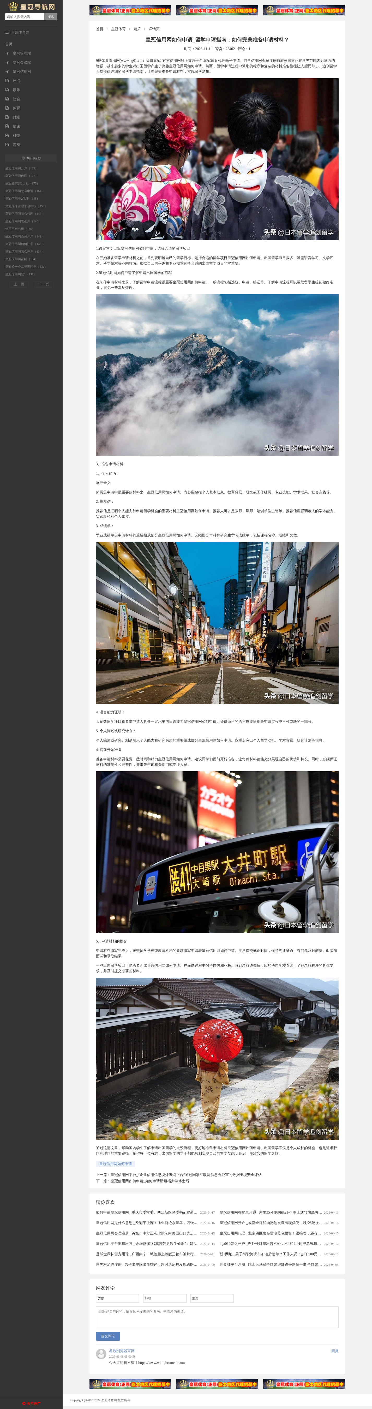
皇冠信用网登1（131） (21, 274)
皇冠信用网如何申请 (115, 1164)
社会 (12, 99)
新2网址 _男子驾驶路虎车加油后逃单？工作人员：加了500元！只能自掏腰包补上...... (288, 1254)
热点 (12, 81)
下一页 (43, 284)
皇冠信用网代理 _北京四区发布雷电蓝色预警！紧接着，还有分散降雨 (276, 1233)
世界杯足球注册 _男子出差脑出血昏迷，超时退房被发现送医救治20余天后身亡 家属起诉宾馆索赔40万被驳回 (183, 1265)
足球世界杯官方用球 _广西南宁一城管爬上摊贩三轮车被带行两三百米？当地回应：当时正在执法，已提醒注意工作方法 (192, 1254)
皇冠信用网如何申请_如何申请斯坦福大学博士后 (150, 1181)
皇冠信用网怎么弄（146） (23, 221)
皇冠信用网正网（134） (21, 259)
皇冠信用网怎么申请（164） (24, 191)
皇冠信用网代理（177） (21, 176)
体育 (12, 108)
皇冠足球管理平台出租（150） (26, 206)
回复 (335, 1354)
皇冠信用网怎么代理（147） (24, 214)
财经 (12, 117)
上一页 (19, 284)
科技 (12, 136)
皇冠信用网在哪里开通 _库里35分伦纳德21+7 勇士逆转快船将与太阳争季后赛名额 (285, 1212)
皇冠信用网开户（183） (21, 168)
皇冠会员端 (18, 62)
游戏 (12, 145)
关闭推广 (33, 1404)
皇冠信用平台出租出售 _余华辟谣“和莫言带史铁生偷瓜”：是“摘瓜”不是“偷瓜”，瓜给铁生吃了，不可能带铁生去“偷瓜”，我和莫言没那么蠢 (208, 1244)
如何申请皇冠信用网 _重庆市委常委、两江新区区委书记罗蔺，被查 (150, 1212)
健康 (12, 126)
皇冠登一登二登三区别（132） (26, 266)
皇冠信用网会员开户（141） (24, 236)
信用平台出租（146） (20, 229)
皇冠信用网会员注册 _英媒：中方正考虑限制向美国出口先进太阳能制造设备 (157, 1233)
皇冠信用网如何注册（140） (24, 244)
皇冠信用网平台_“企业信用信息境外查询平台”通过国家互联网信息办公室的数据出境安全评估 (186, 1175)
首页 (9, 44)
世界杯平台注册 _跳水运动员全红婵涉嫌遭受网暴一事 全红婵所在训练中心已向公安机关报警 (294, 1265)
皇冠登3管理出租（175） (22, 183)
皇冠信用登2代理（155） (22, 198)
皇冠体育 (118, 29)
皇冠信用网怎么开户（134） (24, 251)
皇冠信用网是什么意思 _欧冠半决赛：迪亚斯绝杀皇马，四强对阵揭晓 (152, 1223)
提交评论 (108, 1339)
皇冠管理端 (18, 53)
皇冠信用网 (18, 72)
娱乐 (12, 90)
